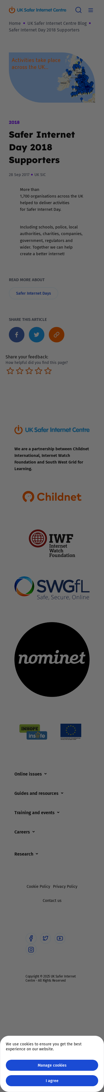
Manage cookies (52, 1065)
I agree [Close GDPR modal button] (52, 1080)
